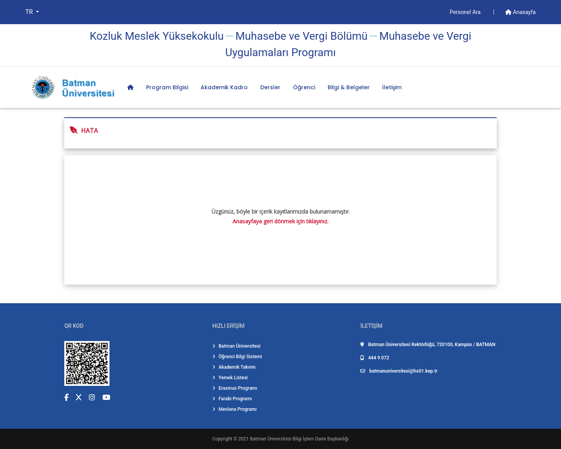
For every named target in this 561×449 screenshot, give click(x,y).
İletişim (392, 87)
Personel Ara (466, 12)
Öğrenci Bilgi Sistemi (237, 356)
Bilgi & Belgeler (349, 87)
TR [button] (29, 12)
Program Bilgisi (167, 87)
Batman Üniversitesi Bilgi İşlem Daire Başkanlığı (299, 439)
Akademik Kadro (224, 87)
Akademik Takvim (234, 367)
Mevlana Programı (234, 409)
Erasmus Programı (234, 388)
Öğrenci (304, 87)
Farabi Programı (232, 398)
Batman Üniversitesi (236, 346)
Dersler (270, 87)
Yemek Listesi (230, 377)
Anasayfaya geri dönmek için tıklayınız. (280, 221)
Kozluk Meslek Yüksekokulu (157, 36)
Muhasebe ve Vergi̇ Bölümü (301, 36)
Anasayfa (520, 12)
